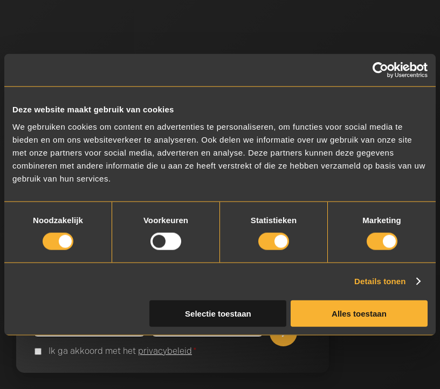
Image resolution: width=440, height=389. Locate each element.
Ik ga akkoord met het (123, 351)
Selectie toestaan (218, 313)
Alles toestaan (359, 313)
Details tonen (379, 281)
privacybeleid (165, 351)
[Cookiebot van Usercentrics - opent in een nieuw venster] (380, 70)
